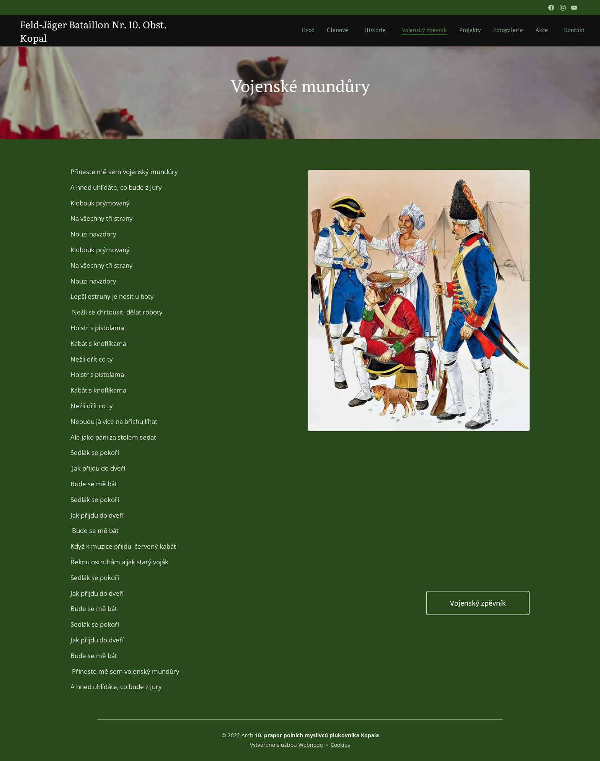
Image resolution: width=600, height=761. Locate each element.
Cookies (340, 744)
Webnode (310, 744)
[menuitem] (490, 31)
